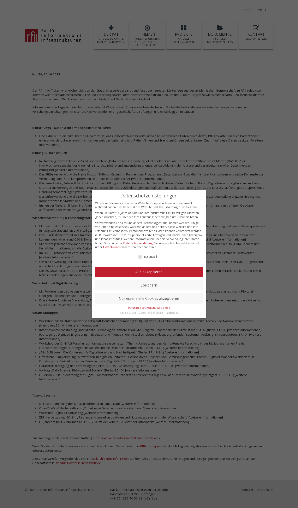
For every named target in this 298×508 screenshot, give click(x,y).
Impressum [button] (172, 312)
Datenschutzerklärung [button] (151, 312)
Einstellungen (112, 247)
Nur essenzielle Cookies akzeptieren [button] (149, 297)
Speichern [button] (149, 284)
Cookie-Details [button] (128, 312)
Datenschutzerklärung (138, 242)
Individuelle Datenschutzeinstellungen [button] (149, 307)
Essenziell (147, 256)
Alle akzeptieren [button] (149, 271)
